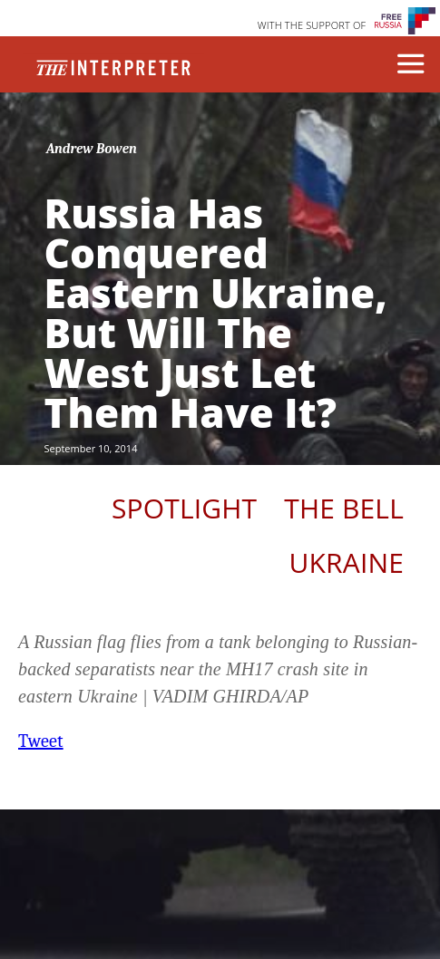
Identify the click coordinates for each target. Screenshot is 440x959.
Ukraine (346, 562)
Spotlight (184, 508)
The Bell (344, 508)
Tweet (41, 741)
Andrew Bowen (91, 148)
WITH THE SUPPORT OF (312, 25)
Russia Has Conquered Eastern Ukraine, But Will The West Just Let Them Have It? (215, 313)
